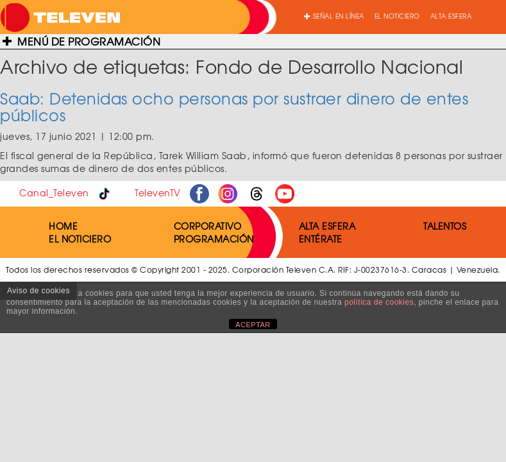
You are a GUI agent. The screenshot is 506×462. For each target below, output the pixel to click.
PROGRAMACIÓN (214, 238)
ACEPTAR (253, 325)
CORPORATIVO (208, 225)
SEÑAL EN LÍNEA (334, 16)
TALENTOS (444, 225)
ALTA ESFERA (451, 16)
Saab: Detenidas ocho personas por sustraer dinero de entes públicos (234, 106)
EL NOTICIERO (397, 16)
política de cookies (379, 302)
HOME (63, 225)
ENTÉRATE (320, 238)
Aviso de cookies (38, 290)
